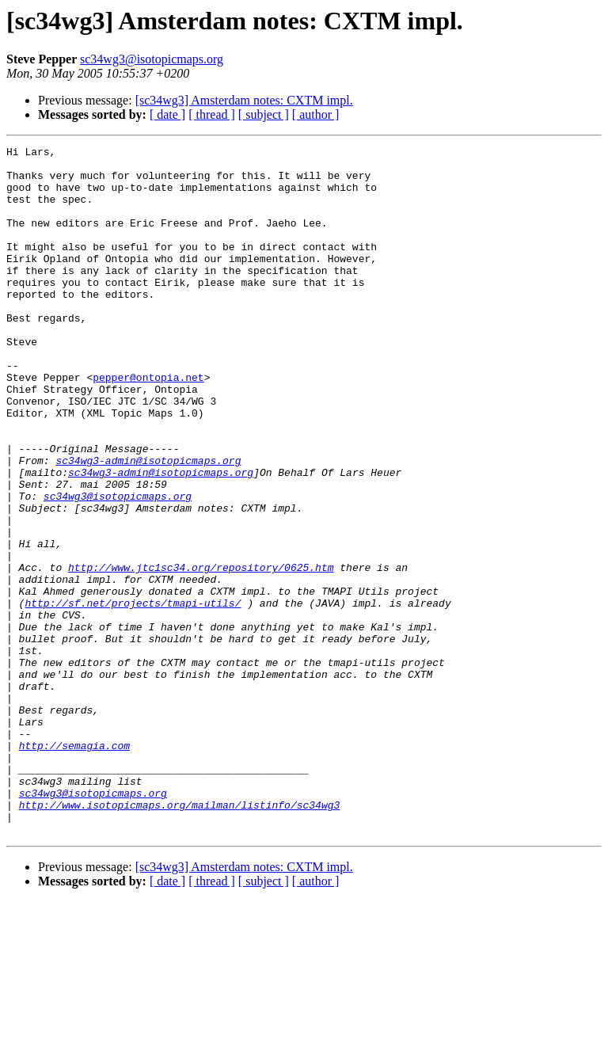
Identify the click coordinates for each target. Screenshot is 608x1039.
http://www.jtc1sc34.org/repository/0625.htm (200, 652)
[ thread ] (211, 114)
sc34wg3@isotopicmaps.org (151, 59)
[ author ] (316, 114)
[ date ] (167, 114)
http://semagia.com (74, 866)
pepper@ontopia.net (148, 424)
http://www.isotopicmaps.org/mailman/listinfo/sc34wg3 (179, 938)
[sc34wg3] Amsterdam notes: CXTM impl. (244, 100)
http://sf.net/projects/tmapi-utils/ (133, 695)
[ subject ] (263, 114)
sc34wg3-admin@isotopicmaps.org (148, 524)
